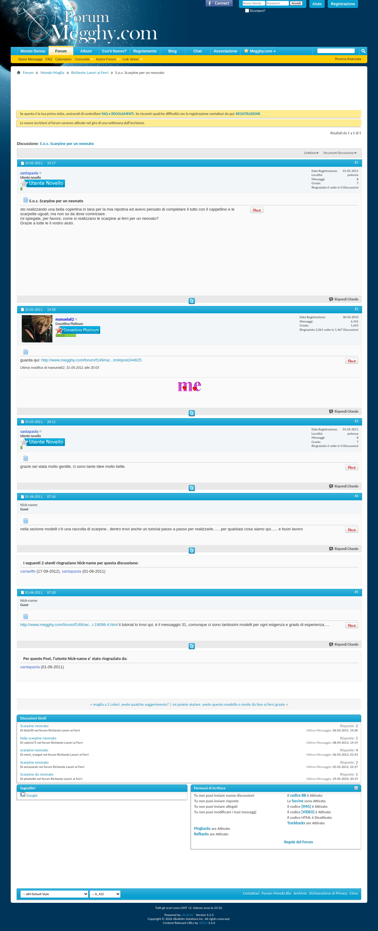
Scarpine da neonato (36, 774)
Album (86, 51)
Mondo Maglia (52, 72)
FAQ (48, 59)
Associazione (225, 51)
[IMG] (306, 806)
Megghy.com (258, 51)
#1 (356, 162)
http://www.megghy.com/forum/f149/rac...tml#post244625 (91, 360)
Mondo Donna (33, 51)
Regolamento (145, 51)
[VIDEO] (308, 812)
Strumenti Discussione (338, 153)
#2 (356, 309)
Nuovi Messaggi (30, 59)
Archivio (300, 893)
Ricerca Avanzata (348, 59)
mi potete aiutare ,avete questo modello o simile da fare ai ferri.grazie (228, 704)
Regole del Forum (298, 842)
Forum (60, 51)
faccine (298, 801)
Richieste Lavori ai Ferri (89, 72)
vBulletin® (188, 915)
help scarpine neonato (38, 738)
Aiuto (317, 4)
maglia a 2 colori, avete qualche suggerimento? (131, 704)
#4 (356, 496)
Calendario (63, 59)
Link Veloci (131, 59)
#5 (356, 592)
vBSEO (203, 923)
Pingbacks (202, 828)
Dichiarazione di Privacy (328, 893)
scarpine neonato (34, 750)
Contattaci (251, 893)
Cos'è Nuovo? (114, 51)
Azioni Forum (106, 59)
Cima (354, 893)
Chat (198, 51)
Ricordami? (255, 11)
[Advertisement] (128, 90)
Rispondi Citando (344, 299)
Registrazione (343, 4)
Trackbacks (296, 823)
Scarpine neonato (34, 725)
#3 (356, 421)
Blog (172, 51)
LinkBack (310, 153)
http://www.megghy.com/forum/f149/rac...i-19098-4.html (69, 624)
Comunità (82, 59)
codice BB (298, 795)
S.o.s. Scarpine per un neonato (67, 143)
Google (31, 795)
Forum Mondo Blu (276, 893)
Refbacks (201, 834)
